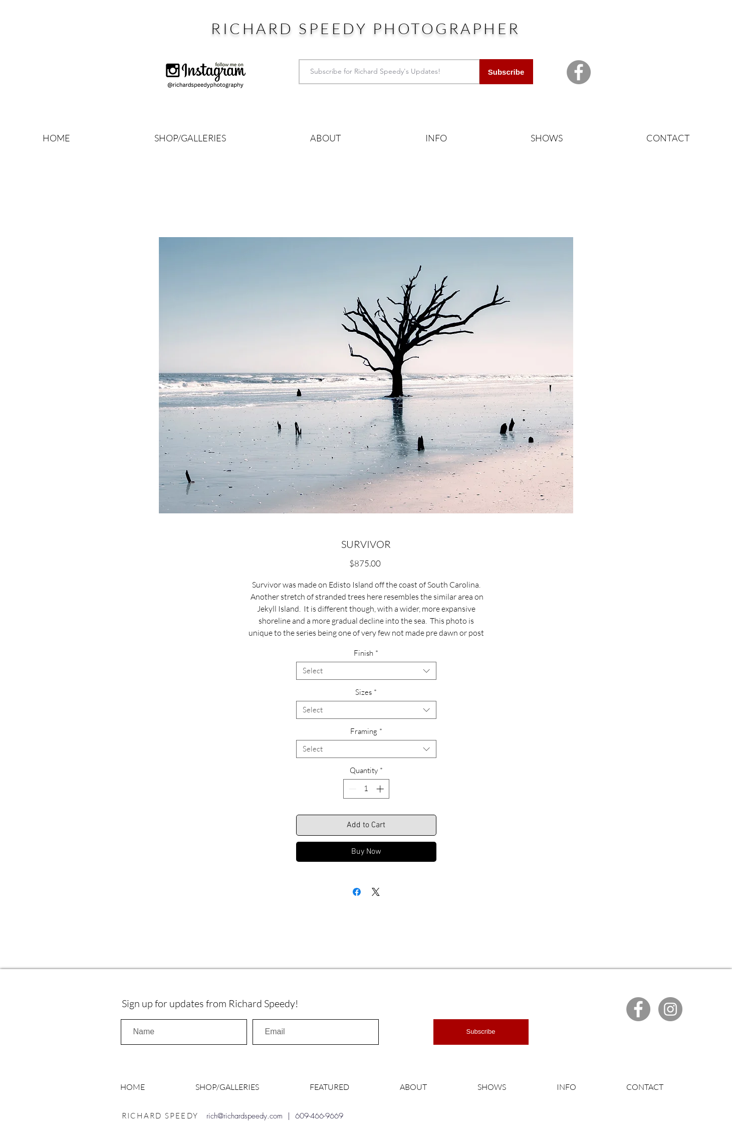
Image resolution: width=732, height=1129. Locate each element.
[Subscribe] (506, 71)
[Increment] (381, 789)
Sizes (366, 692)
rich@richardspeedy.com (244, 1116)
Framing (366, 731)
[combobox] (366, 671)
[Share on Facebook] (357, 892)
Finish (366, 653)
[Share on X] (376, 892)
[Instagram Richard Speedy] (670, 1009)
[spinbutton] (366, 789)
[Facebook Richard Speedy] (579, 72)
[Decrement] (351, 789)
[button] (190, 138)
